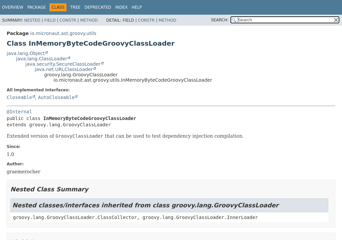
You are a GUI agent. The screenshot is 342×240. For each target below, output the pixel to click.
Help (137, 7)
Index (121, 7)
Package (36, 7)
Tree (75, 7)
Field (49, 20)
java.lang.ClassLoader (41, 58)
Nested (32, 20)
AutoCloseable (56, 97)
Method (89, 20)
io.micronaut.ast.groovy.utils (63, 33)
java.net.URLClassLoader (64, 69)
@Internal (19, 111)
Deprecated (97, 7)
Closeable (19, 97)
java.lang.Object (26, 53)
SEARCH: (220, 20)
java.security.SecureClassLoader (63, 64)
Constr (67, 20)
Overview (12, 7)
